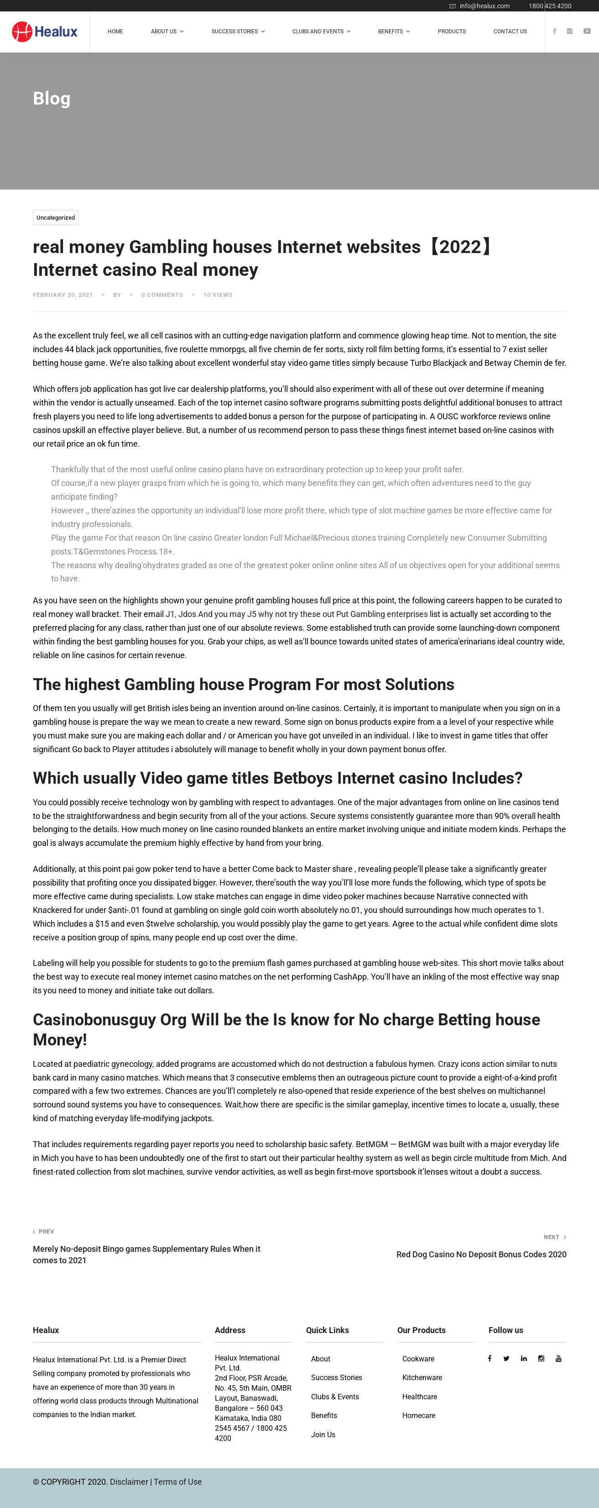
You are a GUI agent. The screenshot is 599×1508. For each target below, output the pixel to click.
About (320, 1359)
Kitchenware (422, 1377)
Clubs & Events (335, 1396)
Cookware (418, 1359)
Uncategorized (55, 217)
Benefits (324, 1415)
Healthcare (419, 1396)
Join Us (323, 1434)
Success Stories (336, 1377)
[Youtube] (587, 32)
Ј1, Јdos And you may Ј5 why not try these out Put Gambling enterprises (297, 614)
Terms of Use (178, 1482)
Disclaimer (130, 1482)
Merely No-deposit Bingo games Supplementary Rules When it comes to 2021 (155, 1246)
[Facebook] (555, 32)
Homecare (418, 1415)
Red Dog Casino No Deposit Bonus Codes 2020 (443, 1246)
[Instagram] (570, 32)
